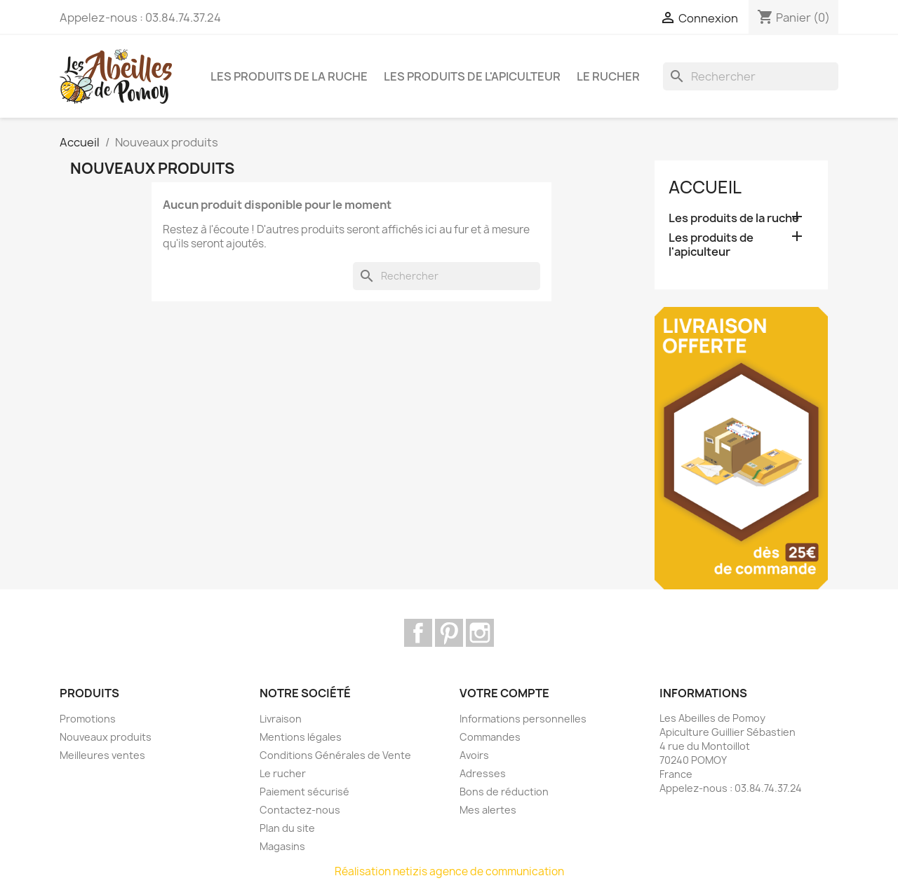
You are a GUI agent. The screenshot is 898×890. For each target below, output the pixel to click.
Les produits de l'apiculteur (472, 76)
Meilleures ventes (102, 755)
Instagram (480, 633)
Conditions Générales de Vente (335, 755)
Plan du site (287, 828)
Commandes (490, 737)
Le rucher (608, 76)
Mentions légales (301, 737)
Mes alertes (488, 809)
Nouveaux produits (106, 737)
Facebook (418, 633)
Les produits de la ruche (289, 76)
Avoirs (474, 755)
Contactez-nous (300, 809)
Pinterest (449, 633)
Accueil (705, 187)
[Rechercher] (750, 76)
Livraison (281, 718)
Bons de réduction (504, 791)
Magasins (282, 846)
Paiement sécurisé (304, 791)
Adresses (483, 773)
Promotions (88, 718)
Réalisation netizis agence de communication (449, 871)
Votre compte (504, 693)
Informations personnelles (523, 718)
